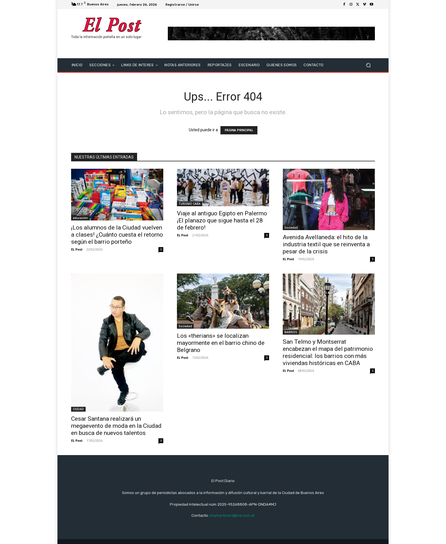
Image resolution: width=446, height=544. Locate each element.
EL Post (76, 249)
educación (80, 218)
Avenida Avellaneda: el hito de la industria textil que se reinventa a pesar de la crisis (326, 244)
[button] (368, 65)
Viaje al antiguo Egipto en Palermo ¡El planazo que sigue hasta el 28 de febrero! (222, 220)
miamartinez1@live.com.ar (232, 515)
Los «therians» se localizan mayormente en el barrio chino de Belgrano (221, 342)
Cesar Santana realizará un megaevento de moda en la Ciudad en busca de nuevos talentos (116, 425)
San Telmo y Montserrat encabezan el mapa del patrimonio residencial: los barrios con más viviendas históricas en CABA (328, 352)
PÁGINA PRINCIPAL (239, 130)
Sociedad (291, 228)
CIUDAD (78, 409)
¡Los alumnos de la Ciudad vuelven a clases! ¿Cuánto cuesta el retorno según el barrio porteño (117, 234)
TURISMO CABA (190, 204)
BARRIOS (290, 332)
